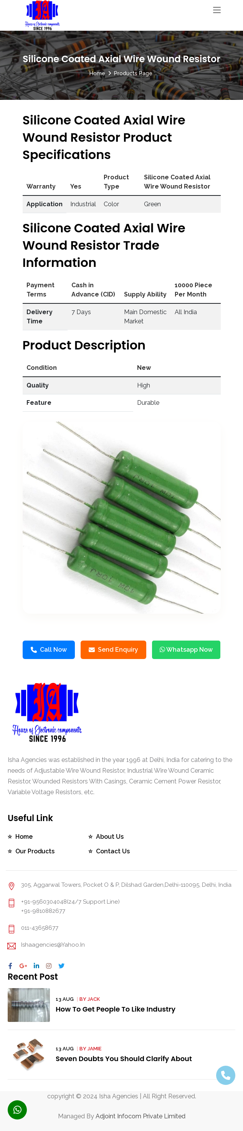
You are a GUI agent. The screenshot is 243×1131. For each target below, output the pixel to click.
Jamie (94, 1049)
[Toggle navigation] (217, 10)
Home (97, 73)
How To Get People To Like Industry (116, 1009)
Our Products (35, 851)
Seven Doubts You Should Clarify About (124, 1058)
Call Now (49, 649)
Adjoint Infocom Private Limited (140, 1116)
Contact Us (113, 851)
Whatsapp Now (186, 649)
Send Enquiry (113, 649)
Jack (94, 999)
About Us (110, 836)
